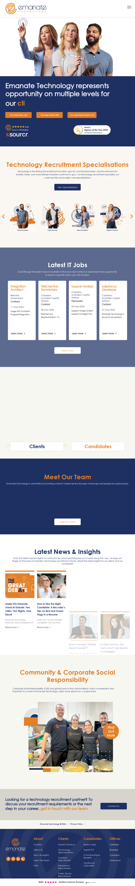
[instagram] (13, 859)
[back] (3, 216)
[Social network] (23, 859)
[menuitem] (44, 844)
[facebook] (8, 859)
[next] (131, 216)
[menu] (129, 7)
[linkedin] (18, 859)
